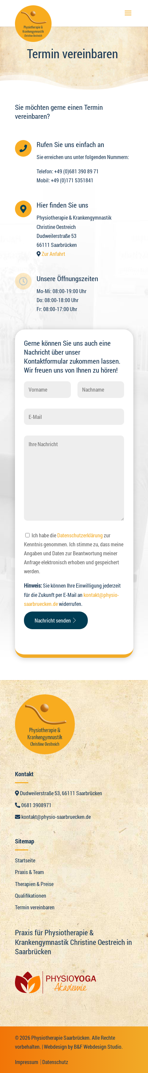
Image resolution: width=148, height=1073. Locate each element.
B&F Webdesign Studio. (98, 1046)
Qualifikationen (30, 895)
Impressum (26, 1061)
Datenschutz (55, 1061)
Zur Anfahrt (53, 253)
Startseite (25, 860)
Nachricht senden (56, 620)
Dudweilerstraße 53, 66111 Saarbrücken (58, 793)
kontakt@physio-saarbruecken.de (53, 816)
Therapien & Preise (34, 883)
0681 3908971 (33, 805)
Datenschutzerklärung (80, 535)
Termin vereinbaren (35, 907)
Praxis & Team (29, 871)
